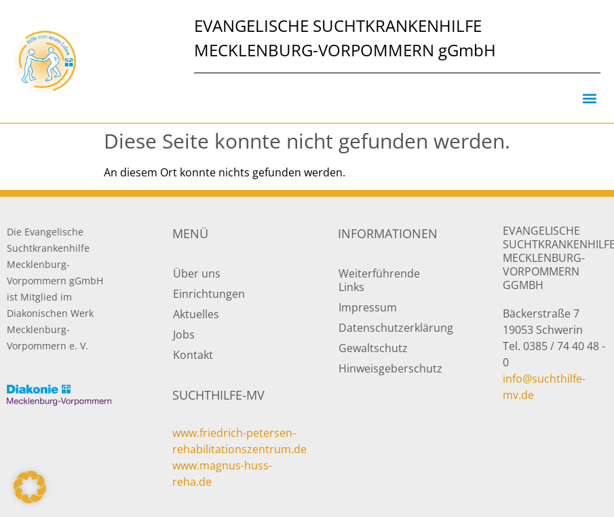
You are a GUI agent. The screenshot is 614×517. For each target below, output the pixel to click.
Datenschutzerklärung (390, 327)
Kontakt (193, 354)
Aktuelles (196, 314)
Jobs (184, 334)
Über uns (196, 273)
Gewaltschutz (373, 348)
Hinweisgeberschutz (390, 368)
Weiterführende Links (379, 280)
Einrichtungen (209, 293)
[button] (589, 98)
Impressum (368, 307)
